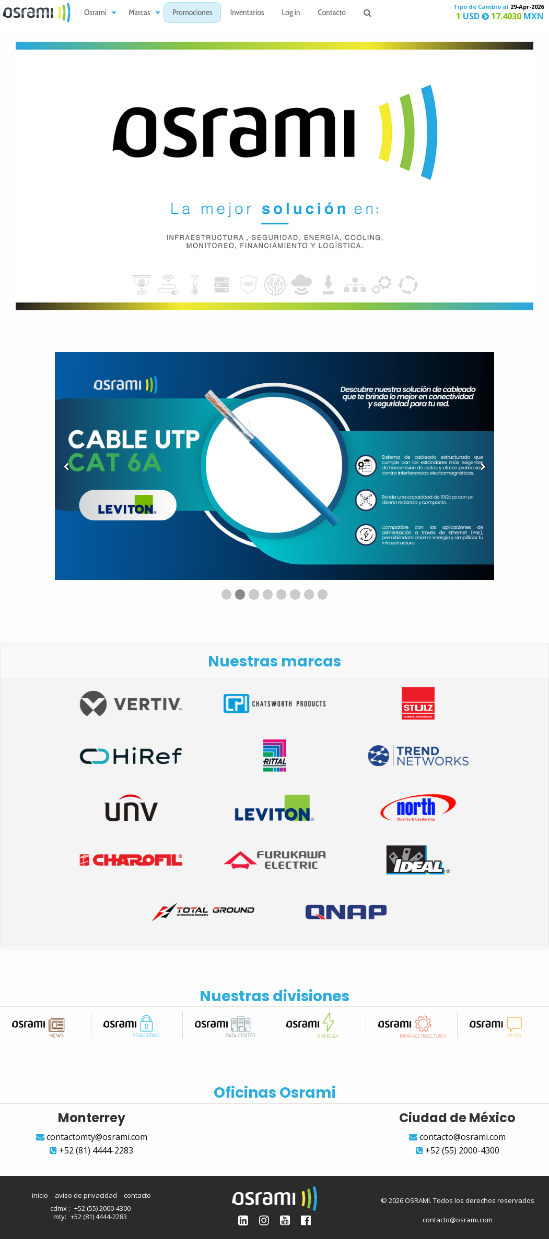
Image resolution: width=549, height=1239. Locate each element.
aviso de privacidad (86, 1195)
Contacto (332, 13)
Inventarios (247, 13)
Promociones (192, 13)
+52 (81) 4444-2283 (99, 1216)
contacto (137, 1195)
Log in (291, 13)
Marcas (139, 13)
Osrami (95, 13)
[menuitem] (97, 13)
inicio (40, 1195)
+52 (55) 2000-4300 (102, 1208)
